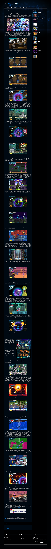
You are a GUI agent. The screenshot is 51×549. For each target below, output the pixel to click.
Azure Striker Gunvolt (8, 10)
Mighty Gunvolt (25, 485)
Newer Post (6, 523)
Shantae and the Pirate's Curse (16, 516)
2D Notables (8, 7)
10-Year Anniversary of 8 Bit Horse (37, 536)
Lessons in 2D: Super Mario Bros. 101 (37, 540)
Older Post (30, 523)
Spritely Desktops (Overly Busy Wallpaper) (38, 542)
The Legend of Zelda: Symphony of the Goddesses (39, 539)
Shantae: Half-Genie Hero (8, 516)
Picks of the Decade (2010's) (36, 541)
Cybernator (38, 27)
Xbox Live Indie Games (40, 23)
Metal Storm (39, 36)
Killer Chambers (39, 50)
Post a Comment (7, 528)
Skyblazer (38, 32)
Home (5, 7)
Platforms (39, 12)
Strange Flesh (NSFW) (40, 18)
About (26, 7)
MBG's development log (22, 539)
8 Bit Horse (25, 545)
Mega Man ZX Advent (7, 52)
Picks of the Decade (6, 537)
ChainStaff (38, 41)
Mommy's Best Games (21, 538)
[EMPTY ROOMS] (35, 537)
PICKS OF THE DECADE (21, 7)
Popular (35, 12)
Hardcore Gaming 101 (21, 536)
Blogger (31, 545)
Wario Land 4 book (21, 537)
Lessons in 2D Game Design (14, 7)
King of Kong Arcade (35, 538)
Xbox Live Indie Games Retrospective (37, 543)
